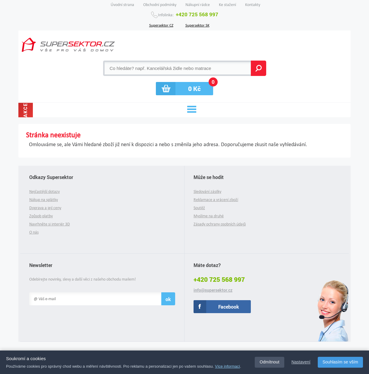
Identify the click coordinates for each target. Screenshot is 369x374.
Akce (25, 110)
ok (168, 299)
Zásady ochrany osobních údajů (220, 224)
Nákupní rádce (197, 4)
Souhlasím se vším (340, 362)
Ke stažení (227, 4)
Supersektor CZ (161, 25)
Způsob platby (41, 215)
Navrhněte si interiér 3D (49, 224)
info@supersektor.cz (213, 290)
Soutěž (199, 207)
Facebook (228, 306)
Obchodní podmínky (159, 4)
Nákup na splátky (43, 199)
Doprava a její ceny (45, 207)
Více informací (227, 366)
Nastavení (301, 362)
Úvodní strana (122, 4)
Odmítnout (269, 362)
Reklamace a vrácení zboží (216, 199)
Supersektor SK (197, 25)
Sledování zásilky (207, 191)
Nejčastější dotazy (44, 191)
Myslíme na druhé (209, 215)
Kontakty (252, 4)
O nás (34, 232)
